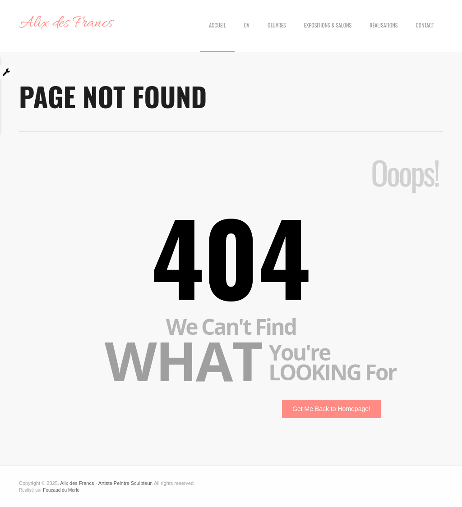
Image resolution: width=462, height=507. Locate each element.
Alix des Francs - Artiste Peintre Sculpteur (105, 483)
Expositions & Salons (327, 25)
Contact (425, 25)
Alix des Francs (65, 23)
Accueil (217, 25)
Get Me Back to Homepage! (331, 408)
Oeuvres (277, 25)
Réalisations (383, 25)
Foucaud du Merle (61, 490)
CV (246, 25)
